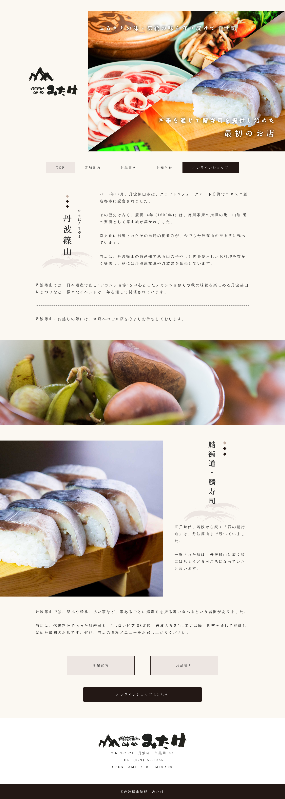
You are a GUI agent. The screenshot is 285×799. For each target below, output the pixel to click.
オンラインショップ (210, 167)
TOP (60, 167)
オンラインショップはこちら (142, 694)
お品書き (129, 167)
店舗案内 (93, 167)
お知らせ (165, 167)
